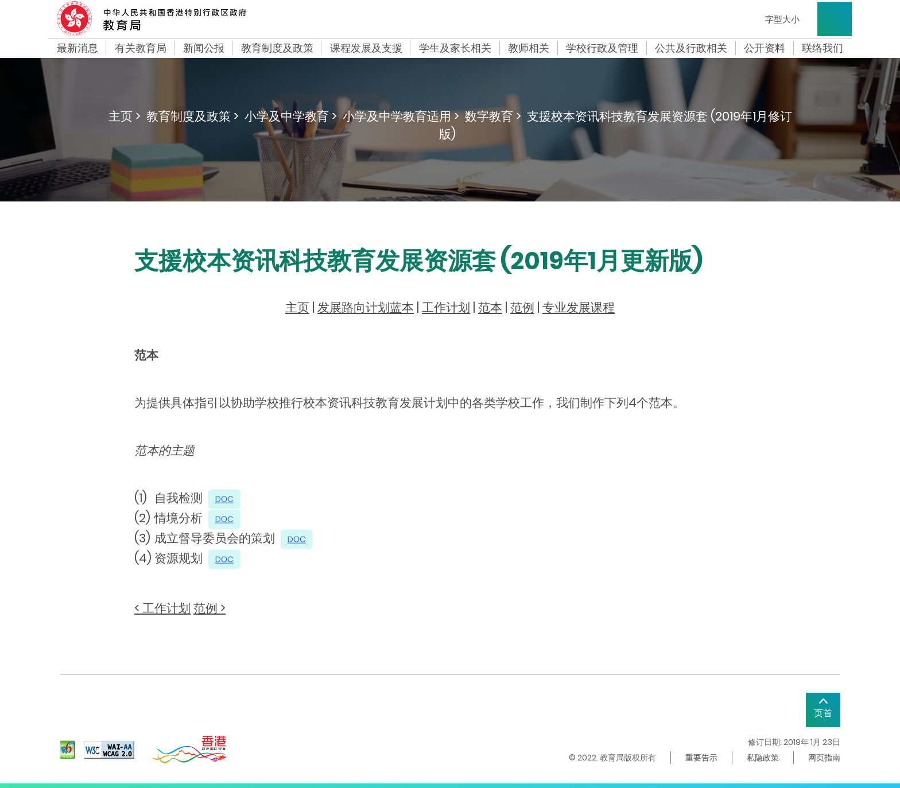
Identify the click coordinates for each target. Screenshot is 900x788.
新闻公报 (203, 48)
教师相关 (528, 48)
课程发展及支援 (366, 48)
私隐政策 (763, 757)
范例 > (209, 608)
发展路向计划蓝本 (365, 307)
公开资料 (764, 48)
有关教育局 (140, 48)
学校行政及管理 (602, 48)
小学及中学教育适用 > (401, 116)
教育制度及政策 (277, 48)
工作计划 (446, 307)
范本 (490, 307)
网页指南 (824, 757)
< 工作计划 (162, 608)
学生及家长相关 (455, 48)
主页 (297, 307)
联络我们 (822, 48)
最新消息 (77, 48)
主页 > (124, 116)
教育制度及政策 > (192, 116)
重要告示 (701, 757)
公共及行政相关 (691, 48)
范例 (522, 307)
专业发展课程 (578, 307)
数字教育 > (493, 116)
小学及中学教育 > (291, 116)
